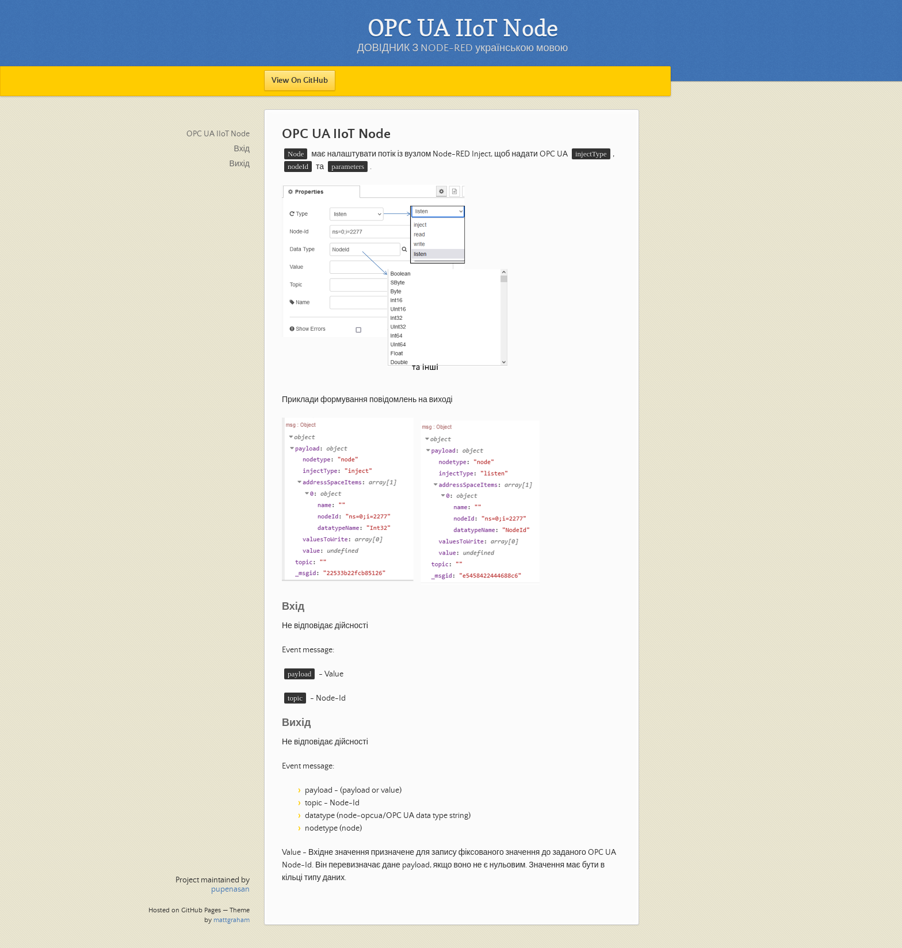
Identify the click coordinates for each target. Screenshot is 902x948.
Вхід (242, 149)
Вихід (240, 164)
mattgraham (231, 920)
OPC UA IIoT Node (218, 134)
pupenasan (230, 889)
